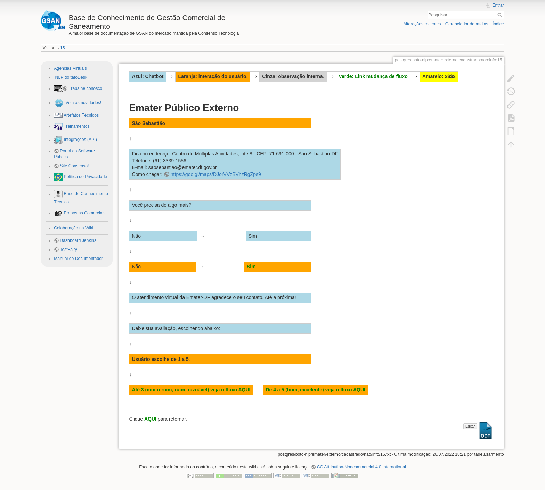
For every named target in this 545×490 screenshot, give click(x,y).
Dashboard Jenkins (78, 240)
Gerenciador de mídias (466, 24)
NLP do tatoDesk (70, 77)
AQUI (150, 419)
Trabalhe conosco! (85, 88)
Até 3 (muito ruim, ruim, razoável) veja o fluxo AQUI (191, 389)
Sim (251, 266)
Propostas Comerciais (84, 213)
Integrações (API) (80, 139)
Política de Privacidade (85, 177)
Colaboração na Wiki (73, 228)
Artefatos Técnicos (81, 114)
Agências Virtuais (70, 68)
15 (62, 47)
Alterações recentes (422, 24)
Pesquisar (500, 14)
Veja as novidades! (82, 102)
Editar (470, 426)
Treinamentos (76, 126)
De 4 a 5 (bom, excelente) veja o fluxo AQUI (315, 389)
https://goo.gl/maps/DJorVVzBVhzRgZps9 (216, 174)
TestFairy (68, 249)
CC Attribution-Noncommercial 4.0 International (361, 467)
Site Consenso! (74, 165)
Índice (498, 24)
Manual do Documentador (78, 258)
